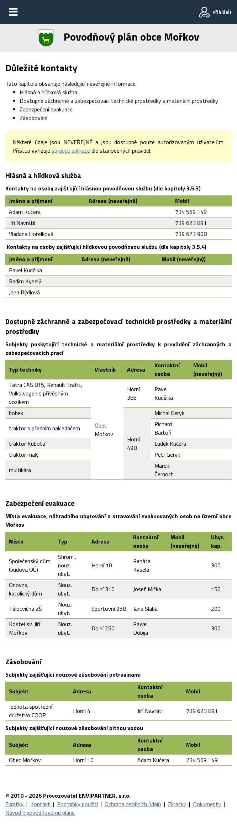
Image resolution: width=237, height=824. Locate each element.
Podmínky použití (77, 804)
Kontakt (41, 804)
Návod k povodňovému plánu (40, 812)
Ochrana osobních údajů (133, 804)
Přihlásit (222, 12)
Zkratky (15, 804)
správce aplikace (71, 150)
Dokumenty (207, 804)
